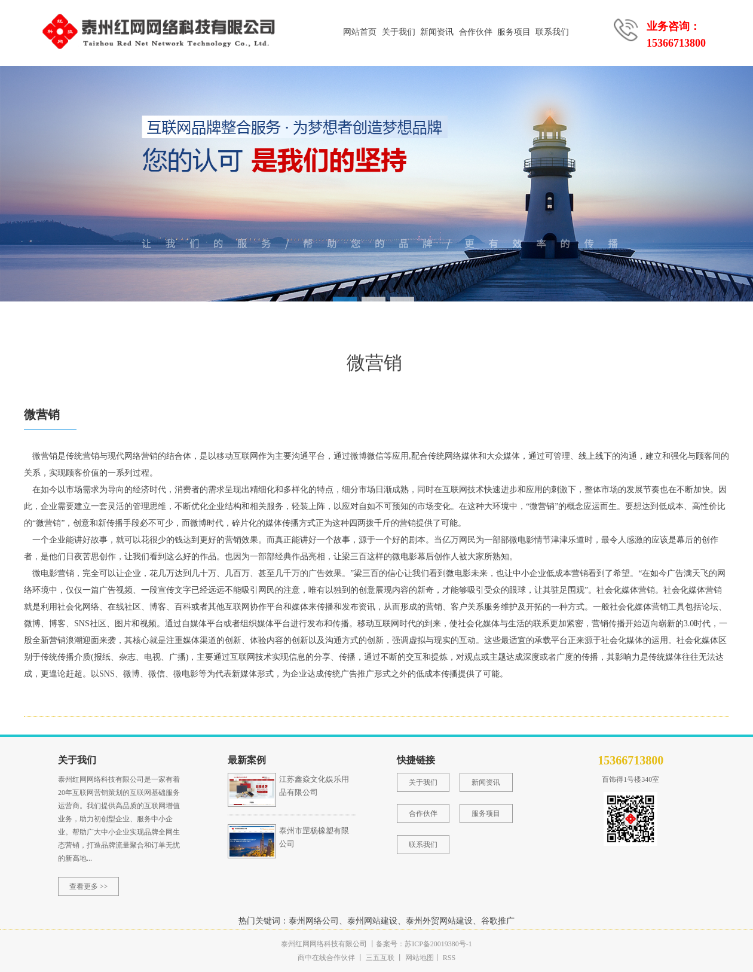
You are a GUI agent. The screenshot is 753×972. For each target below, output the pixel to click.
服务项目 (514, 32)
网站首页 (359, 32)
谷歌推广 (498, 920)
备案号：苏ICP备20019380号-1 (424, 944)
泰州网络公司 (314, 920)
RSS (448, 957)
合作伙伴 (475, 32)
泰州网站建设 (372, 920)
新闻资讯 (437, 32)
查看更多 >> (88, 886)
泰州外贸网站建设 (439, 920)
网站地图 (419, 957)
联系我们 (552, 32)
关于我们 (398, 32)
